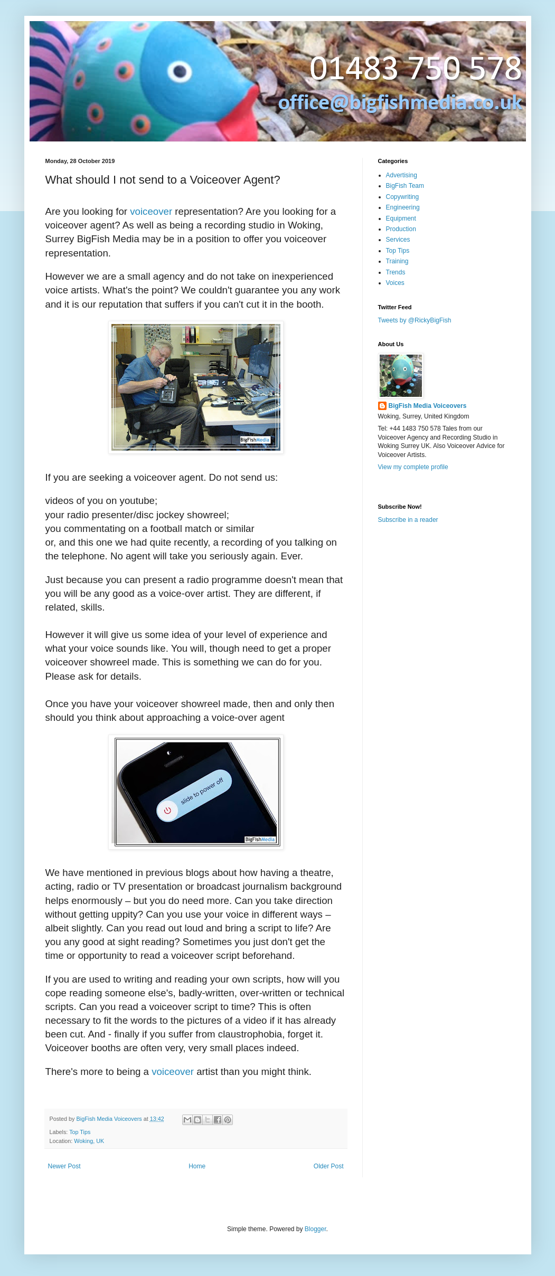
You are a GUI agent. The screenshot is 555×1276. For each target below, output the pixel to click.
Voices (395, 283)
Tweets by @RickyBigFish (414, 320)
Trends (396, 272)
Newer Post (64, 1166)
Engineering (403, 207)
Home (197, 1166)
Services (398, 239)
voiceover (151, 211)
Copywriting (402, 197)
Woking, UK (89, 1141)
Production (401, 229)
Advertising (401, 175)
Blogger (315, 1229)
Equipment (401, 218)
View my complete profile (413, 467)
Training (397, 261)
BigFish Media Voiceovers (428, 406)
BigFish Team (405, 185)
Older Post (329, 1166)
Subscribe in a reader (408, 519)
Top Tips (79, 1132)
